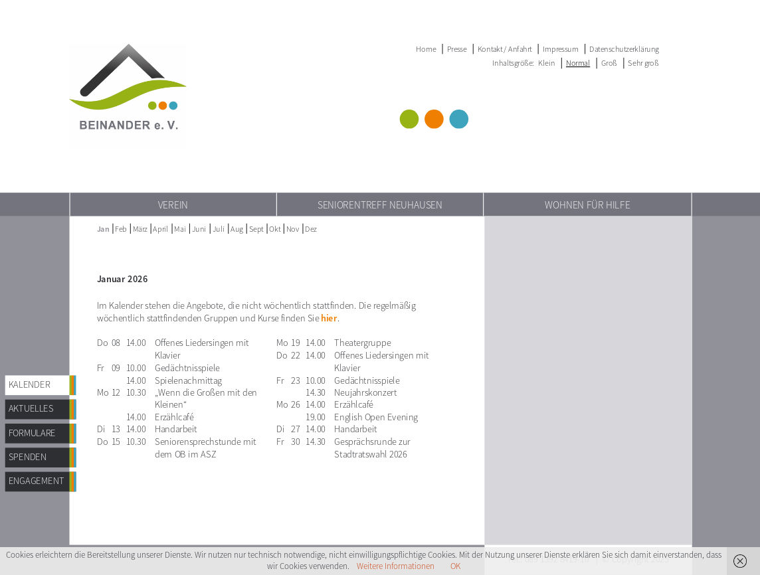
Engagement (36, 481)
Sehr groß (643, 63)
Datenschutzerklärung (624, 49)
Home (426, 49)
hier (329, 318)
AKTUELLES (31, 408)
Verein (173, 204)
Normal (578, 63)
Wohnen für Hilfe (587, 204)
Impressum (561, 49)
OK (455, 566)
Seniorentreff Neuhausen (380, 204)
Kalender (29, 384)
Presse (457, 49)
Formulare (32, 432)
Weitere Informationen (395, 566)
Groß (609, 63)
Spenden (28, 457)
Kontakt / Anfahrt (504, 49)
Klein (546, 63)
